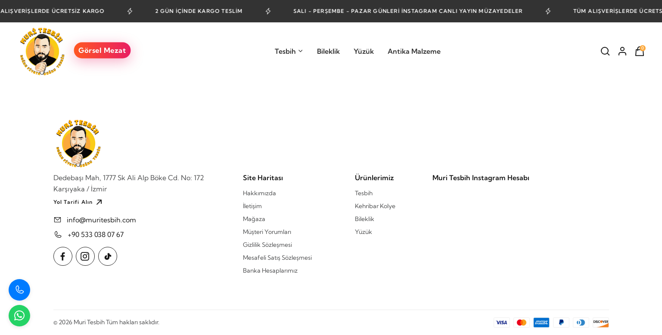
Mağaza (254, 219)
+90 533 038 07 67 (96, 234)
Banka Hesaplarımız (270, 270)
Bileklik (328, 51)
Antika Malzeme (414, 51)
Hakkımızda (259, 193)
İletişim (252, 206)
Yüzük (364, 51)
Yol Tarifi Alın (78, 202)
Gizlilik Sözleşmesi (267, 245)
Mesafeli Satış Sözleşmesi (277, 257)
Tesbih (289, 51)
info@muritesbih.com (101, 219)
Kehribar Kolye (375, 206)
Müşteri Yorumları (267, 232)
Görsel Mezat (102, 50)
